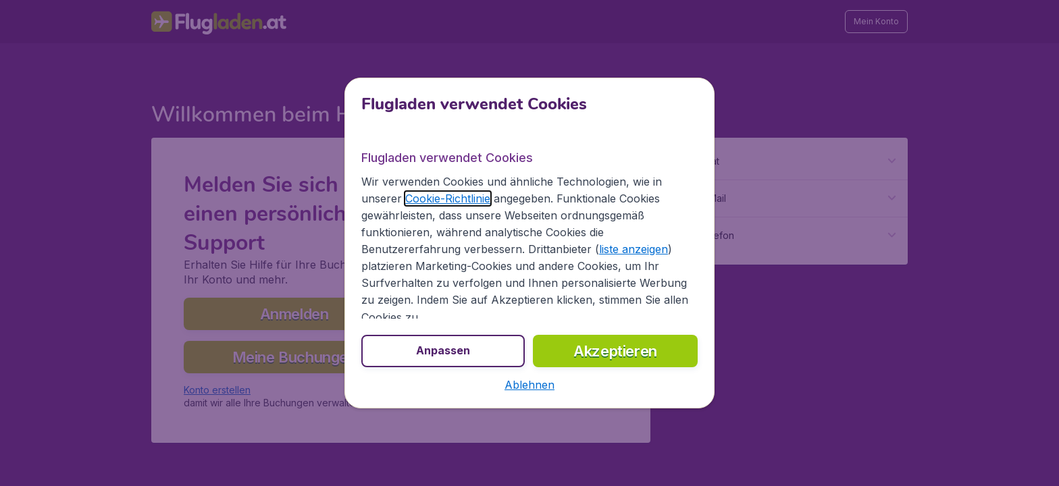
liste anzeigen (633, 249)
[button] (529, 385)
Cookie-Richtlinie (447, 198)
